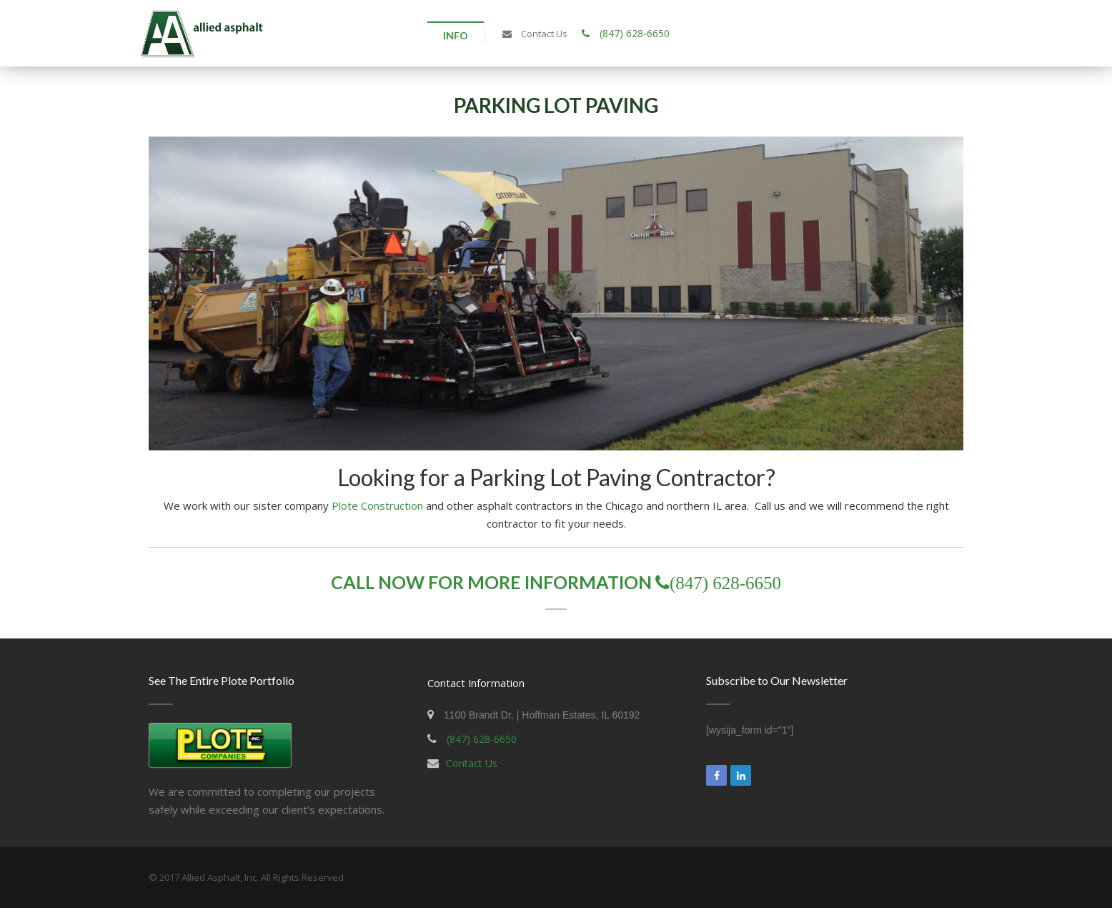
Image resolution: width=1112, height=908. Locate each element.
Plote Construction (377, 505)
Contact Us (471, 763)
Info (455, 35)
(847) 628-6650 (626, 33)
